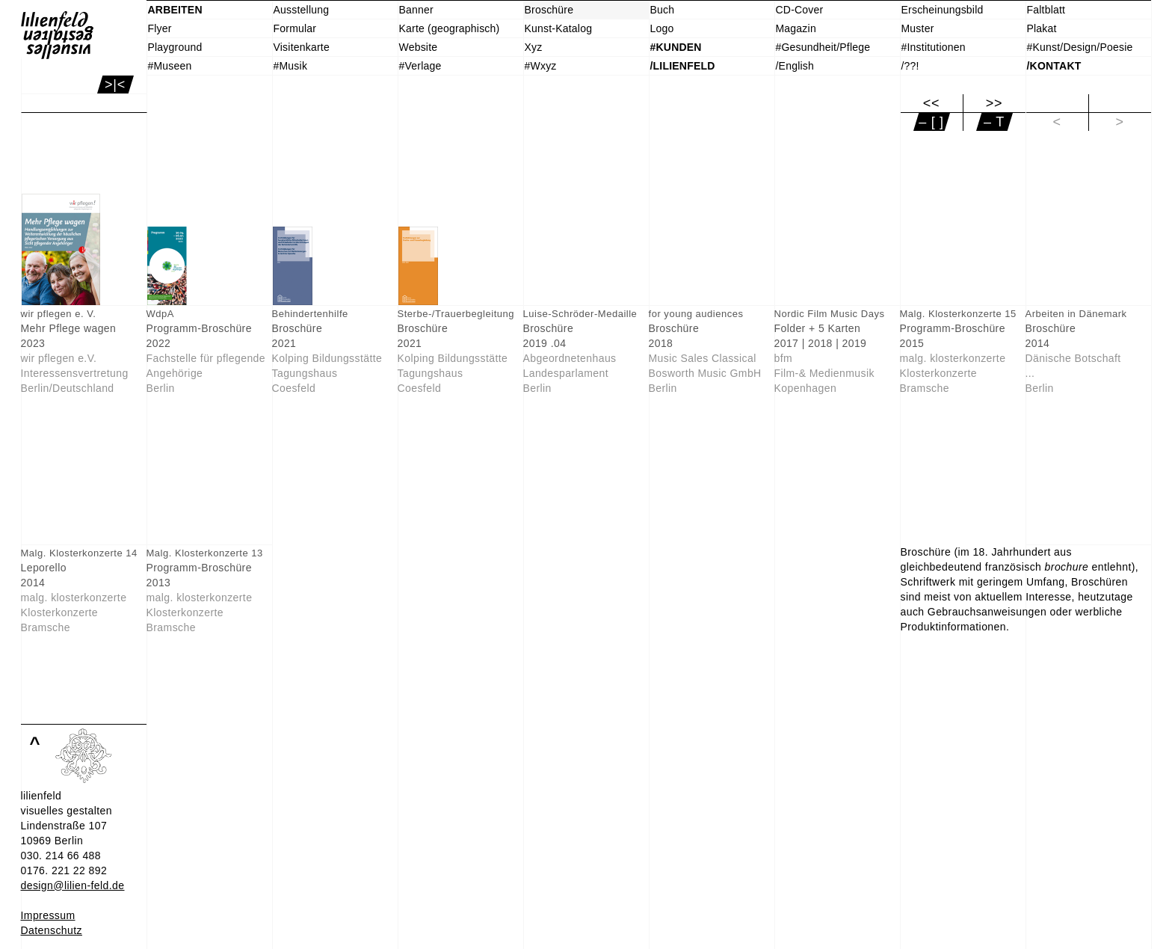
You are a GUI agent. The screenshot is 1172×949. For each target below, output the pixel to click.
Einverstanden (55, 937)
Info (29, 922)
